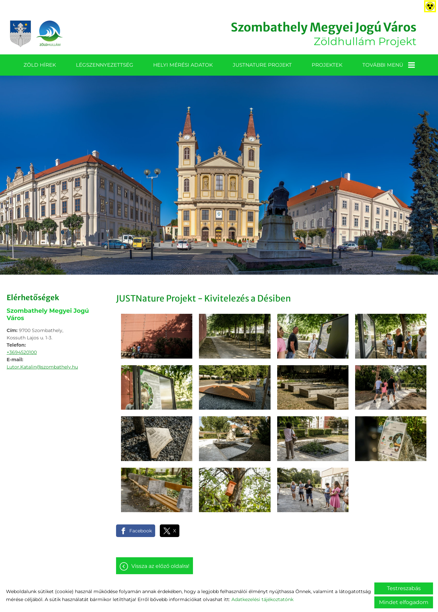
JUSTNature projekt (262, 65)
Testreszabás (404, 588)
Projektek (327, 65)
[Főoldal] (36, 34)
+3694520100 (22, 352)
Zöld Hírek (40, 65)
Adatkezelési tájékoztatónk (262, 599)
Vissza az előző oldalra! (160, 566)
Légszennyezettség (104, 65)
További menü (388, 65)
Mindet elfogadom (403, 602)
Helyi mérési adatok (183, 65)
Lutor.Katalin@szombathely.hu (42, 367)
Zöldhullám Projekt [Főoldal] (323, 34)
